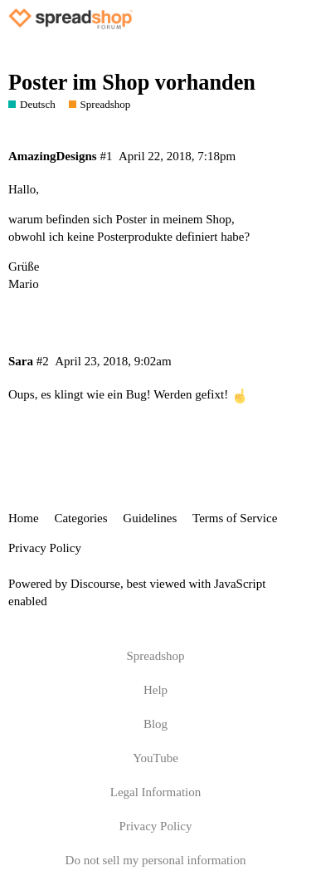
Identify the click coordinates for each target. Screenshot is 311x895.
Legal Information (156, 792)
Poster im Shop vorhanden (131, 83)
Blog (155, 724)
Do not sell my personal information (156, 860)
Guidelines (150, 518)
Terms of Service (234, 518)
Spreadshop (156, 656)
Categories (80, 518)
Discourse (95, 583)
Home (23, 518)
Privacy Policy (44, 548)
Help (155, 690)
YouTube (155, 758)
